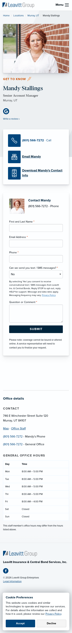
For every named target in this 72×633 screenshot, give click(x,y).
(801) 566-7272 (13, 436)
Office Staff (18, 428)
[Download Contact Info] (36, 173)
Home (6, 15)
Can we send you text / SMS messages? (33, 268)
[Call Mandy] (36, 140)
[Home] (20, 553)
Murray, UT (33, 15)
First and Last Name (21, 221)
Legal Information (12, 581)
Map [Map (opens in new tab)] (6, 428)
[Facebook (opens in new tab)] (7, 572)
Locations (18, 15)
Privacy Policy (53, 614)
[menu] (67, 4)
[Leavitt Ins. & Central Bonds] (18, 5)
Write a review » (11, 118)
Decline (51, 623)
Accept (20, 623)
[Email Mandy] (36, 157)
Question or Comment (23, 302)
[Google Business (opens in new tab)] (7, 111)
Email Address (18, 237)
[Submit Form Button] (36, 329)
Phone (14, 252)
